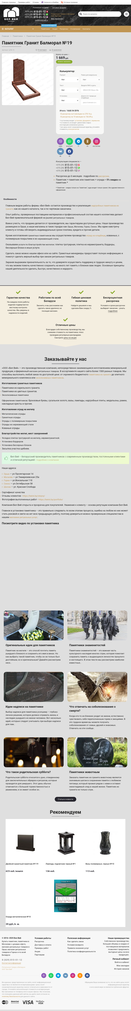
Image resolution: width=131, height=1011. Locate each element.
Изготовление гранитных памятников (23, 384)
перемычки (96, 121)
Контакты (86, 29)
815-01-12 (37, 11)
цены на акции (70, 339)
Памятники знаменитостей (89, 646)
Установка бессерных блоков (17, 446)
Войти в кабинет (122, 963)
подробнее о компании (48, 461)
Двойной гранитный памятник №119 (24, 863)
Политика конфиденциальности (81, 953)
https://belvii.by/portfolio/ (51, 500)
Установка (63, 96)
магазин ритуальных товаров (45, 372)
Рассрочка (64, 29)
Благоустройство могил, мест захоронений (26, 434)
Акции (54, 29)
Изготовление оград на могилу (19, 410)
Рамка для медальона (89, 75)
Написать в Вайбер (49, 2)
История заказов (121, 970)
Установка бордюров (13, 442)
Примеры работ (24, 2)
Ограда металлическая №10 (20, 916)
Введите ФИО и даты (88, 86)
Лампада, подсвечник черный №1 (62, 863)
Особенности (9, 199)
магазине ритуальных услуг (24, 518)
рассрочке (104, 176)
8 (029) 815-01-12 (12, 961)
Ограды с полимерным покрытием (20, 422)
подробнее (112, 312)
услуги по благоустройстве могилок (37, 245)
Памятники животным (86, 773)
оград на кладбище (98, 237)
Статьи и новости (65, 800)
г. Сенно (6, 485)
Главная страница (9, 2)
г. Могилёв (7, 478)
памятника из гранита (100, 375)
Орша (70, 227)
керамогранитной (53, 439)
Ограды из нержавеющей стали (19, 425)
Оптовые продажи (69, 2)
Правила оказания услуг (78, 949)
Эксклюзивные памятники (16, 396)
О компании (75, 29)
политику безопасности (11, 998)
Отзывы (36, 2)
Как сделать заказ (75, 943)
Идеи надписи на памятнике (27, 708)
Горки (88, 227)
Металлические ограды (14, 415)
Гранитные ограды (12, 418)
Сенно (95, 227)
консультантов (74, 130)
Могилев (79, 227)
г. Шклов (6, 488)
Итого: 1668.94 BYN (70, 111)
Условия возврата (75, 946)
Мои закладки (122, 967)
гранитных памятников (40, 237)
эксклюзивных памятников (50, 379)
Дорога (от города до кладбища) (88, 97)
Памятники (46, 28)
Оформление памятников (15, 401)
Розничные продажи (41, 7)
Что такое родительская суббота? (31, 773)
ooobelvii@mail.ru (42, 21)
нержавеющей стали (49, 240)
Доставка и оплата (43, 946)
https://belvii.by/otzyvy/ (34, 497)
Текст (62, 86)
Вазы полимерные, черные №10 (101, 863)
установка (78, 121)
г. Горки (6, 481)
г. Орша (6, 475)
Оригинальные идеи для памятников (33, 646)
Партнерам (39, 956)
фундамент (87, 121)
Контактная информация (11, 964)
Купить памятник (9, 943)
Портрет (63, 75)
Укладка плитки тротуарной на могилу (22, 439)
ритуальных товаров (64, 219)
